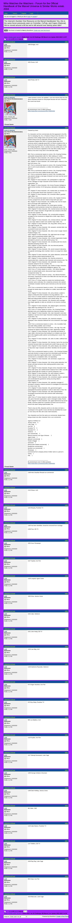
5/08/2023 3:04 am (9, 523)
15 (9, 39)
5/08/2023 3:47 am (9, 770)
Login (31, 13)
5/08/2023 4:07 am (9, 876)
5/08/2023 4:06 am (9, 858)
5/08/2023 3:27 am (9, 682)
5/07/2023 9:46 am (9, 127)
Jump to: (15, 917)
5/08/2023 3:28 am (9, 699)
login (29, 16)
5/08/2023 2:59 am (9, 487)
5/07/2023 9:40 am (9, 95)
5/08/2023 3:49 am (9, 788)
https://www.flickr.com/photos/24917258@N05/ (41, 111)
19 (17, 39)
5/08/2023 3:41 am (9, 735)
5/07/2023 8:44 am (9, 77)
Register (23, 13)
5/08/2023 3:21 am (9, 646)
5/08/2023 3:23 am (9, 664)
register (34, 16)
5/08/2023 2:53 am (9, 470)
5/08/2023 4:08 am (9, 894)
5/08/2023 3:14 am (9, 576)
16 (11, 39)
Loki (5, 44)
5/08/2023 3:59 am (9, 823)
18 (15, 39)
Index (6, 13)
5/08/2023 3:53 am (9, 805)
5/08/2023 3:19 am (9, 629)
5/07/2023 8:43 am (9, 59)
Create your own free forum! (42, 30)
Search (15, 13)
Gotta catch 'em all (15, 37)
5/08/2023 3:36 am (9, 717)
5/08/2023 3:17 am (9, 611)
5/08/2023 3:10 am (9, 558)
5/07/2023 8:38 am (9, 42)
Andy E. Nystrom (9, 97)
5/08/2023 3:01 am (9, 505)
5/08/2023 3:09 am (9, 540)
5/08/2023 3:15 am (9, 593)
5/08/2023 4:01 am (9, 841)
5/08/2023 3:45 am (9, 752)
